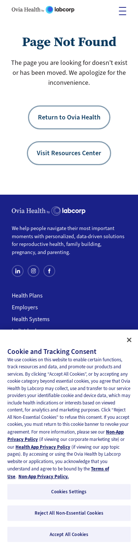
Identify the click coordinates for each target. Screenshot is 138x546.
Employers (25, 307)
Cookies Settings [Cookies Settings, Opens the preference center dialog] (68, 494)
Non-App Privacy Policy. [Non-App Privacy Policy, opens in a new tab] (43, 479)
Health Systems (31, 319)
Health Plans (27, 295)
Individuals (25, 331)
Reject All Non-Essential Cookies (69, 515)
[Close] (129, 342)
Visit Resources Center (69, 153)
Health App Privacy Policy (42, 449)
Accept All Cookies (69, 536)
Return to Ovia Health (69, 117)
